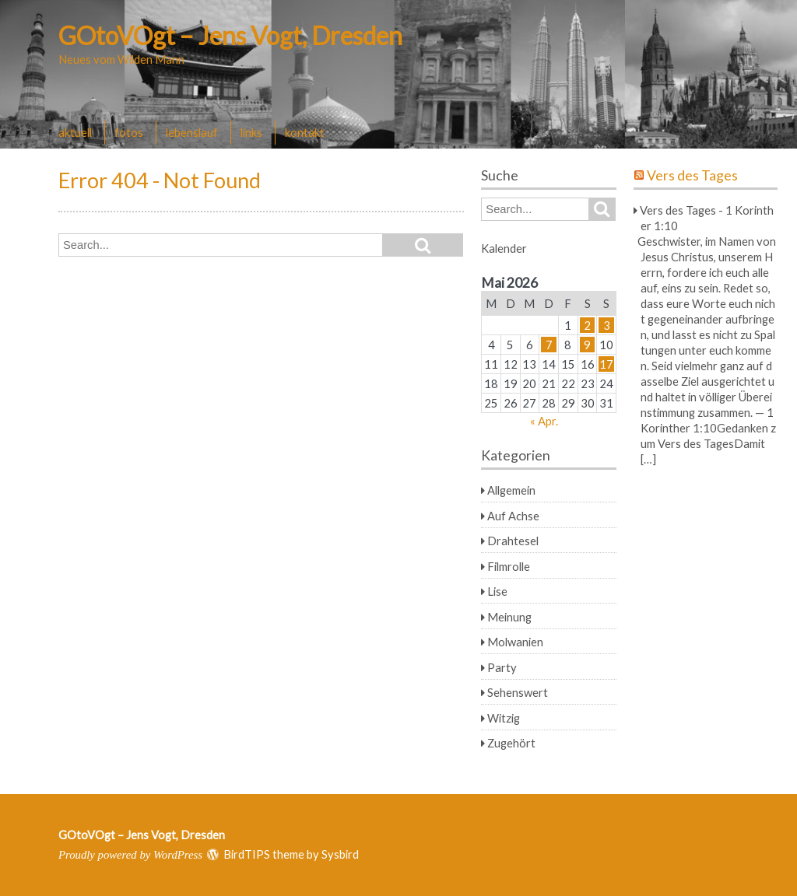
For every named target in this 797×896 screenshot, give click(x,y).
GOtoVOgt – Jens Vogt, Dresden (230, 35)
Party (502, 667)
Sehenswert (517, 692)
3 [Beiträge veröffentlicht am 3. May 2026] (606, 325)
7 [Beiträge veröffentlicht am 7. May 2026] (549, 345)
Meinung (509, 617)
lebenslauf (192, 132)
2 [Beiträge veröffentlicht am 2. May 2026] (587, 325)
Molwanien (515, 642)
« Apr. (544, 421)
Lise (497, 591)
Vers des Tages (692, 175)
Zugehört (511, 743)
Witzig (503, 718)
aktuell (75, 132)
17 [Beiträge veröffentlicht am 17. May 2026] (606, 364)
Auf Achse (513, 516)
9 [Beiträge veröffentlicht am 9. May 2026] (587, 345)
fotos (128, 132)
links (251, 132)
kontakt (305, 132)
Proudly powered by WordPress (130, 855)
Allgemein (511, 490)
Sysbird (340, 854)
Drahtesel (513, 541)
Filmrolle (508, 566)
